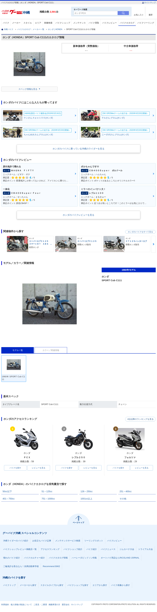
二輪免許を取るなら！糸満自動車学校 (21, 566)
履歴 (150, 15)
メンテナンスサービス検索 (67, 540)
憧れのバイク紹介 (11, 558)
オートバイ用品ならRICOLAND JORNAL (120, 558)
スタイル (27, 23)
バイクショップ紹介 (73, 549)
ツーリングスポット (93, 540)
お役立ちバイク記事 (41, 540)
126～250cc (87, 491)
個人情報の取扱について (21, 604)
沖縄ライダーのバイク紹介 (15, 540)
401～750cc (9, 498)
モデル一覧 (17, 350)
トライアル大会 (145, 549)
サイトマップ (149, 2)
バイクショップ (62, 23)
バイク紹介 (91, 549)
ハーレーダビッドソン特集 (84, 558)
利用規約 (5, 604)
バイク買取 (94, 23)
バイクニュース (108, 549)
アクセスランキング (50, 549)
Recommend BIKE (51, 566)
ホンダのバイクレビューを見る (78, 215)
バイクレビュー (109, 23)
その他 (123, 498)
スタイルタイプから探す (52, 585)
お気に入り (138, 15)
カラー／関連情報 (50, 350)
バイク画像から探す (120, 585)
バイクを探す (15, 468)
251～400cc (126, 491)
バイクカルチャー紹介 (34, 558)
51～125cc (47, 491)
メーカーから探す (28, 585)
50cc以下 (7, 491)
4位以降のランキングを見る (141, 419)
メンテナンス (79, 23)
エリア (38, 23)
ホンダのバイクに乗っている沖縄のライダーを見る (78, 148)
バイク (6, 23)
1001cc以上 (86, 498)
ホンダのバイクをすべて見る (140, 232)
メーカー (16, 23)
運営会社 (65, 604)
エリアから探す (99, 585)
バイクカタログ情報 (58, 558)
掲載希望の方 (54, 604)
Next (153, 244)
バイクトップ (9, 585)
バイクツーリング (145, 23)
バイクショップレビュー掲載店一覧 (20, 549)
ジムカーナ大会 (127, 549)
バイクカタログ (127, 23)
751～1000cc (48, 498)
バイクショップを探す (78, 585)
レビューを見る (38, 468)
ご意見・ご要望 (40, 604)
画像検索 (48, 23)
